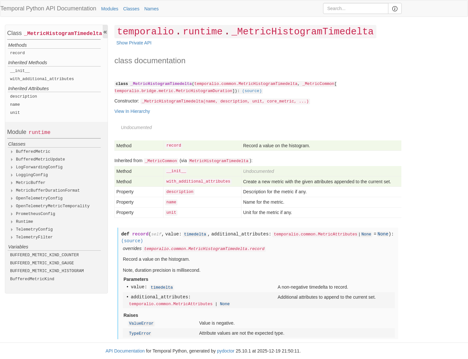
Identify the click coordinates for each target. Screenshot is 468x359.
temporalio (145, 32)
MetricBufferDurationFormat (48, 190)
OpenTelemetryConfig (39, 198)
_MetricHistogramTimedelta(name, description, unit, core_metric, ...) (225, 101)
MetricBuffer (31, 183)
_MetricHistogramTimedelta (63, 34)
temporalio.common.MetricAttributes (315, 234)
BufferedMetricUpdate (40, 159)
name (15, 104)
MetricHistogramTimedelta (218, 161)
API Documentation (71, 8)
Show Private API (133, 42)
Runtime (24, 222)
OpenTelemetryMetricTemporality (53, 206)
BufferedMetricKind (32, 279)
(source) (252, 91)
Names (151, 8)
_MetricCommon (318, 84)
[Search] (355, 8)
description (23, 96)
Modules (109, 8)
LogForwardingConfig (39, 167)
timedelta (195, 234)
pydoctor (226, 350)
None (366, 234)
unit (15, 113)
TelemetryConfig (34, 229)
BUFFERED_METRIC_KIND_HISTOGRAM (47, 271)
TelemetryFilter (34, 237)
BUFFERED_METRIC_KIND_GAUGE (42, 263)
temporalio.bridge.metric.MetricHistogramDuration (173, 91)
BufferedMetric (33, 152)
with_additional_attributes (42, 79)
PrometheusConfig (35, 214)
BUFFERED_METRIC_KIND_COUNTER (44, 255)
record (17, 53)
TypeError (140, 333)
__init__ (20, 71)
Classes (131, 8)
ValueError (141, 323)
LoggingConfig (32, 175)
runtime (39, 133)
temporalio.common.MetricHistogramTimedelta (245, 84)
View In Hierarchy (132, 111)
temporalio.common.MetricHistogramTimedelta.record (204, 249)
